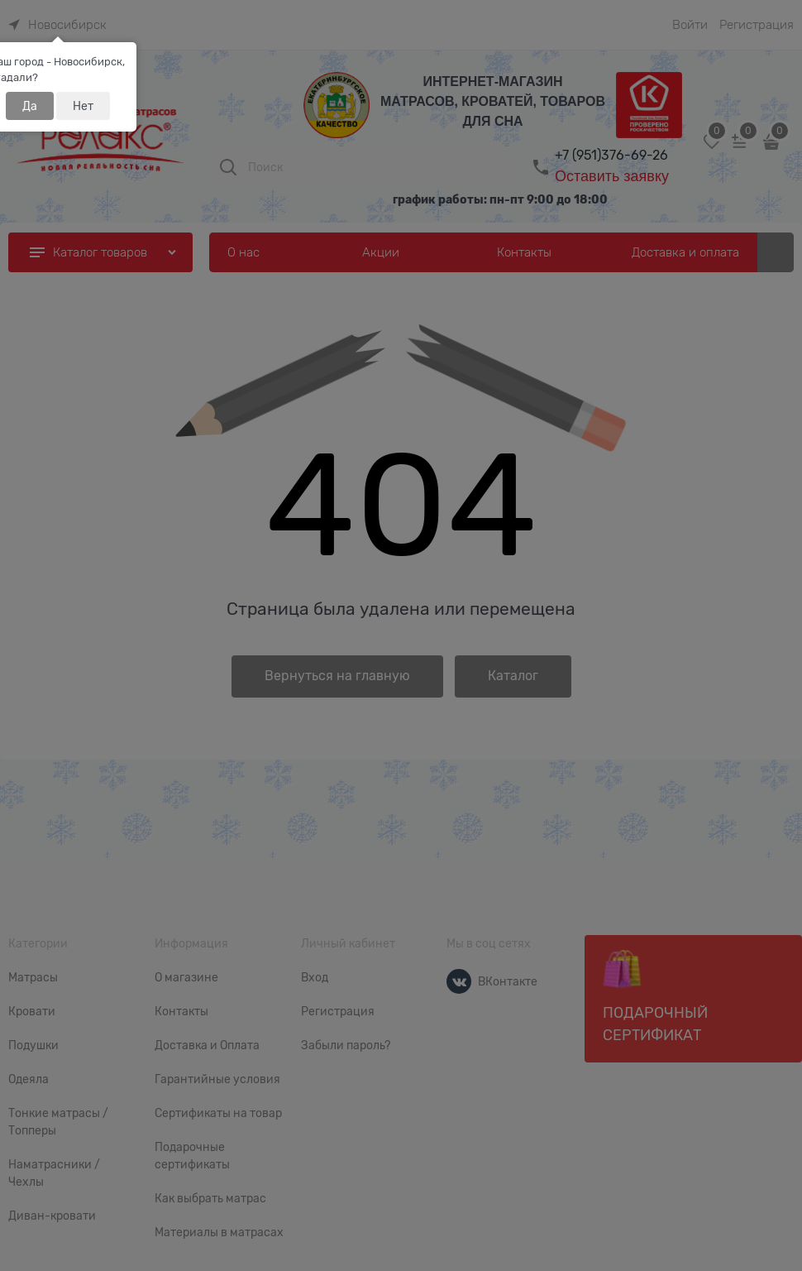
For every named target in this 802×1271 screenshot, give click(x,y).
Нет (83, 106)
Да (29, 106)
